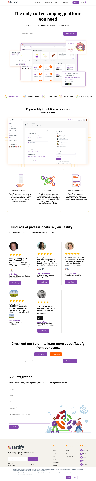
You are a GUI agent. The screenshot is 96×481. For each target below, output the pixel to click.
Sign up (76, 2)
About (54, 453)
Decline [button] (74, 477)
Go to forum (56, 354)
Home (54, 450)
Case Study (15, 283)
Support (55, 465)
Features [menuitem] (38, 2)
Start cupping (40, 354)
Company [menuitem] (65, 2)
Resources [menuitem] (48, 2)
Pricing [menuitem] (57, 2)
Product (55, 456)
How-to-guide (69, 456)
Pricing (54, 459)
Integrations (56, 462)
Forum (67, 450)
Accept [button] (68, 477)
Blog (67, 453)
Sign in (82, 2)
